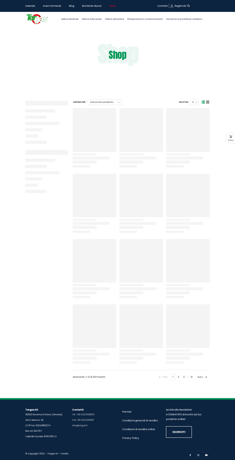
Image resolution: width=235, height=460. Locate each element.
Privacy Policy (130, 438)
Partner (127, 412)
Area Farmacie (52, 6)
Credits (64, 453)
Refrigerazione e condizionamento (145, 19)
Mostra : (184, 102)
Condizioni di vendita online (138, 429)
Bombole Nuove (91, 6)
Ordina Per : (79, 102)
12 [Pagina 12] (191, 377)
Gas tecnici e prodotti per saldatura (184, 19)
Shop (112, 6)
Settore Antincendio (92, 19)
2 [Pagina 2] (178, 377)
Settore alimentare (114, 19)
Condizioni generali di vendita (140, 420)
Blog (71, 6)
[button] (188, 6)
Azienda (30, 6)
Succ (202, 377)
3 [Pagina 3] (184, 377)
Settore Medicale (70, 19)
